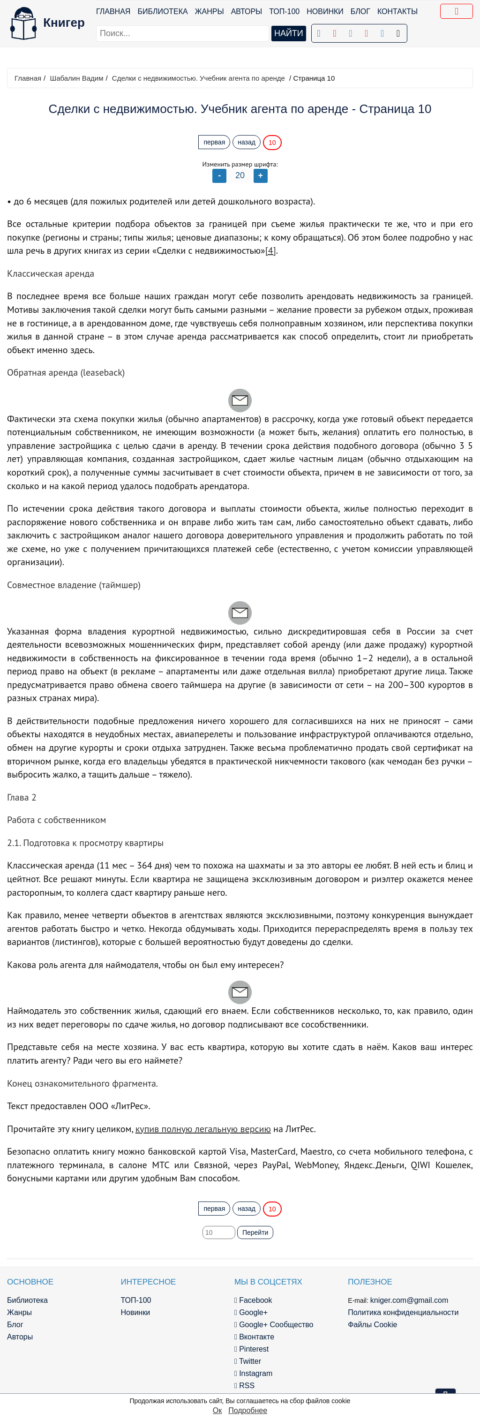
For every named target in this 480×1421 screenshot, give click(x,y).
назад (246, 142)
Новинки (325, 11)
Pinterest (251, 1349)
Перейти (255, 1232)
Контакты (397, 11)
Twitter (247, 1361)
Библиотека (162, 11)
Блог (360, 11)
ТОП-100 (284, 11)
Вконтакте (254, 1337)
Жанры (209, 11)
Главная (113, 11)
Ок (217, 1410)
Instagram (253, 1373)
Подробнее (247, 1410)
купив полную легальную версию (203, 1129)
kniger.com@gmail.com (409, 1300)
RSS (244, 1386)
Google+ (251, 1312)
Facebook (253, 1300)
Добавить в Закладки (458, 13)
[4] (270, 250)
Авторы (246, 11)
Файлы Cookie (372, 1325)
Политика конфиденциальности (403, 1312)
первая (214, 142)
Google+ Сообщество (274, 1325)
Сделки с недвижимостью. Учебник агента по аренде (198, 78)
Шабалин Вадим (76, 78)
